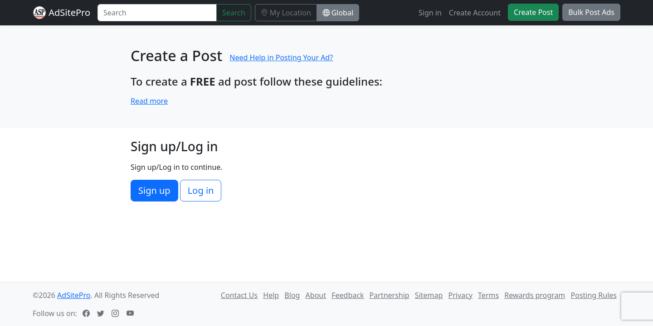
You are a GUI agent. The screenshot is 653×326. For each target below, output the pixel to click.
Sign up (154, 190)
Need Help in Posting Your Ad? (281, 57)
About (316, 295)
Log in (201, 190)
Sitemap (429, 295)
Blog (292, 295)
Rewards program (534, 295)
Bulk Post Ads (591, 12)
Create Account (475, 13)
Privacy (460, 295)
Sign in (430, 13)
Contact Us (239, 295)
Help (271, 295)
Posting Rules (594, 295)
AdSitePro (69, 12)
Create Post (533, 12)
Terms (488, 295)
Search (233, 13)
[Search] (157, 12)
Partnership (389, 295)
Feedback (347, 295)
